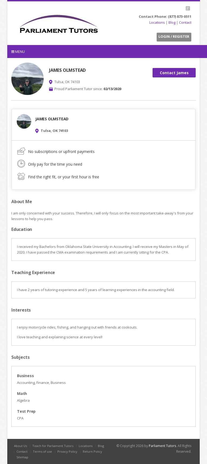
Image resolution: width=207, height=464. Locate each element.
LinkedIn (180, 8)
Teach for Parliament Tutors (52, 446)
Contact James (174, 72)
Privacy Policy (67, 451)
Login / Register (173, 36)
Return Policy (92, 451)
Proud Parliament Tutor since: (87, 88)
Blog (171, 22)
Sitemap (22, 457)
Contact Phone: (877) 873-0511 (165, 16)
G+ (187, 8)
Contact (185, 22)
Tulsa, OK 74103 (67, 81)
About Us (20, 446)
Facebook (174, 8)
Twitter (168, 8)
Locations (157, 22)
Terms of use (42, 451)
